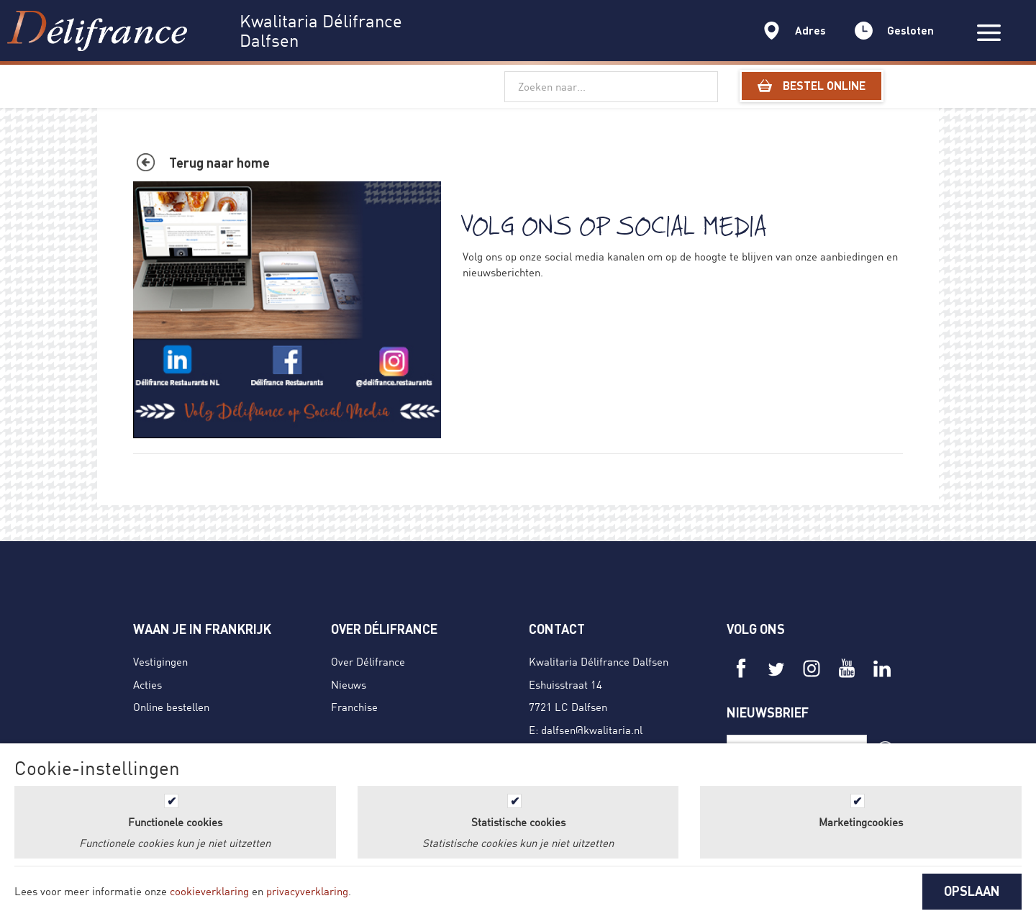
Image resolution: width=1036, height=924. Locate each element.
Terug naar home (219, 163)
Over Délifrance (368, 661)
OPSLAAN (972, 891)
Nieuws (348, 684)
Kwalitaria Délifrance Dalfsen (598, 661)
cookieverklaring (209, 890)
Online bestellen (171, 706)
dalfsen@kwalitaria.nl (591, 729)
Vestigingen (160, 661)
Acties (147, 684)
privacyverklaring (307, 890)
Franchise (354, 706)
